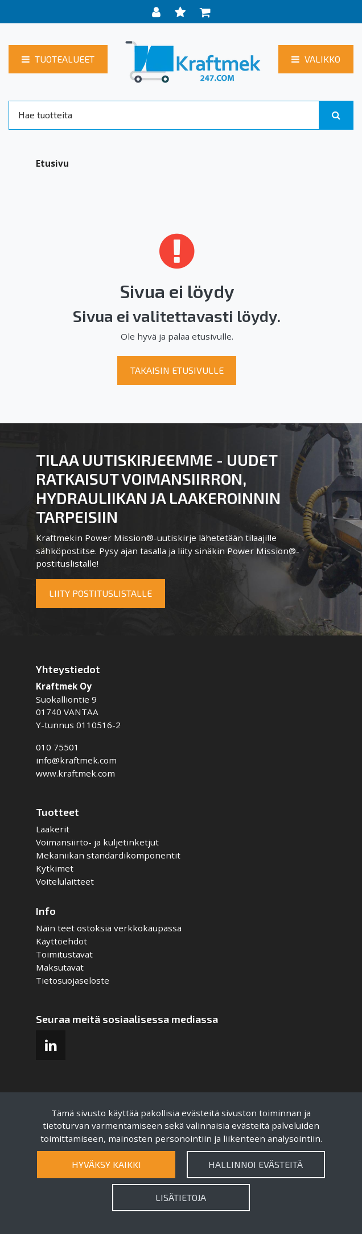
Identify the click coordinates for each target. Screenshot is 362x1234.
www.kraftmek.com (75, 773)
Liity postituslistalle (100, 593)
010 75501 (57, 747)
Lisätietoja (180, 1197)
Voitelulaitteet (65, 881)
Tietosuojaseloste (72, 980)
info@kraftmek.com (76, 760)
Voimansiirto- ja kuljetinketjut (97, 842)
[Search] (164, 115)
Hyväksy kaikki (106, 1164)
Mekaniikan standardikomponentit (108, 855)
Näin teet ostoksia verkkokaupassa (109, 928)
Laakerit (52, 829)
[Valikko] (315, 59)
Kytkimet (54, 868)
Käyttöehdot (61, 941)
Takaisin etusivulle (177, 370)
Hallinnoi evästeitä (255, 1164)
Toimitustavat (64, 954)
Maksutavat (60, 967)
